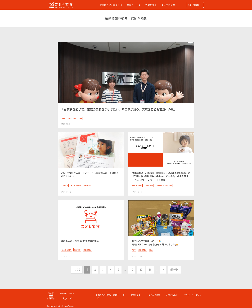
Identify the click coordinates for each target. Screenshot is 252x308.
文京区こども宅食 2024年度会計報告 (80, 240)
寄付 (63, 118)
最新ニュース (133, 5)
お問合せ (196, 5)
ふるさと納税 (66, 250)
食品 (80, 118)
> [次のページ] (163, 269)
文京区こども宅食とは (111, 5)
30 (150, 269)
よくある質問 (168, 5)
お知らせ (65, 185)
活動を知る (72, 118)
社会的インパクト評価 (164, 185)
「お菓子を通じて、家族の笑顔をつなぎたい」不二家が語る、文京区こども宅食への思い (119, 109)
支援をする (151, 5)
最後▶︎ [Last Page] (174, 269)
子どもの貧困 (76, 185)
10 (131, 269)
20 (141, 269)
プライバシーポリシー (193, 295)
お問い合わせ (172, 295)
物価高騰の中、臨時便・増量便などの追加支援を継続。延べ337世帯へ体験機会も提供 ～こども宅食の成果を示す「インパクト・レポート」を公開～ (161, 176)
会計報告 (77, 250)
